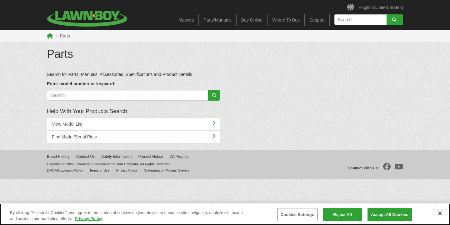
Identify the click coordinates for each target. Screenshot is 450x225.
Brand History (58, 156)
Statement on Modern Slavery (167, 170)
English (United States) (375, 6)
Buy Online (251, 20)
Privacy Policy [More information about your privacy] (88, 218)
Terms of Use (99, 170)
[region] (225, 214)
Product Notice (150, 156)
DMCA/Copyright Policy (65, 170)
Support (317, 20)
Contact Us (85, 156)
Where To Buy (286, 20)
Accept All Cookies (389, 214)
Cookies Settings (297, 214)
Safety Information (116, 156)
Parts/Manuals (217, 20)
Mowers (186, 20)
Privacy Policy (127, 170)
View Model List (133, 124)
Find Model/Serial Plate (133, 136)
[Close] (440, 213)
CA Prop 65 (178, 156)
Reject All (342, 214)
